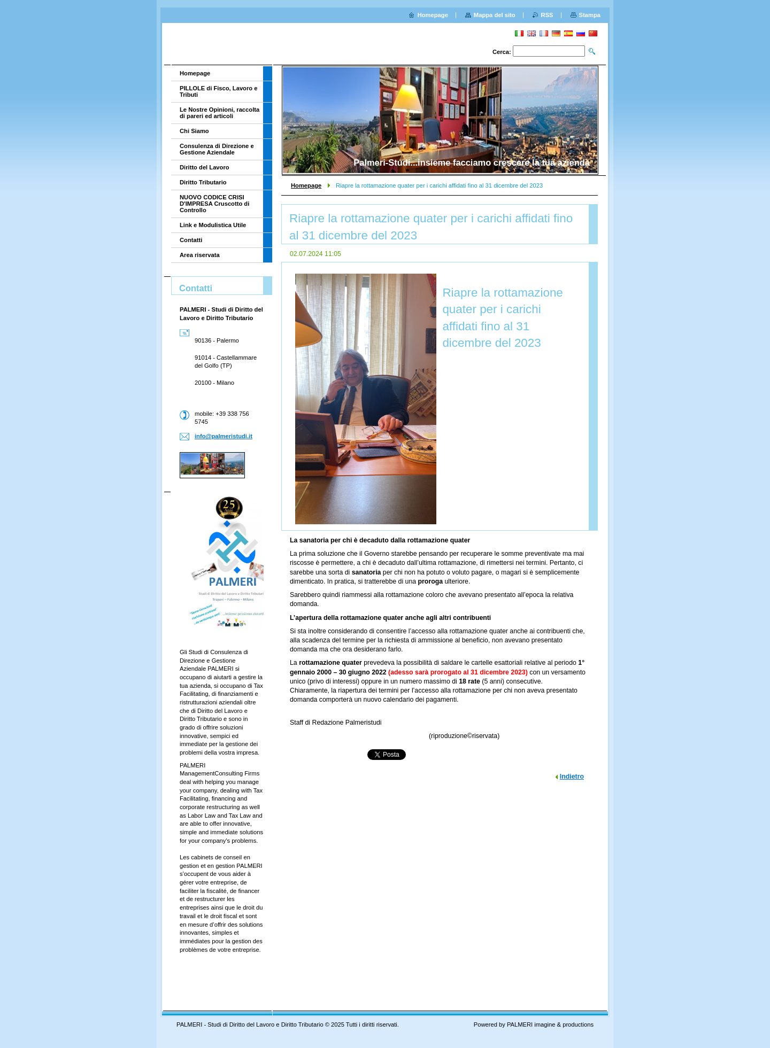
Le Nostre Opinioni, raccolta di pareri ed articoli (219, 112)
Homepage (306, 185)
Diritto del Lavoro (204, 167)
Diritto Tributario (203, 182)
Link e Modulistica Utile (213, 225)
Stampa (589, 15)
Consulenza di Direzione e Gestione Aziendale (217, 149)
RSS (547, 15)
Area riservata (200, 255)
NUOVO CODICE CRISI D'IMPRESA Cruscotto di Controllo (214, 203)
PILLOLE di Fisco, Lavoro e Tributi (218, 91)
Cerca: (501, 52)
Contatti (191, 240)
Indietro (572, 776)
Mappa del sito (494, 15)
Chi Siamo (194, 131)
